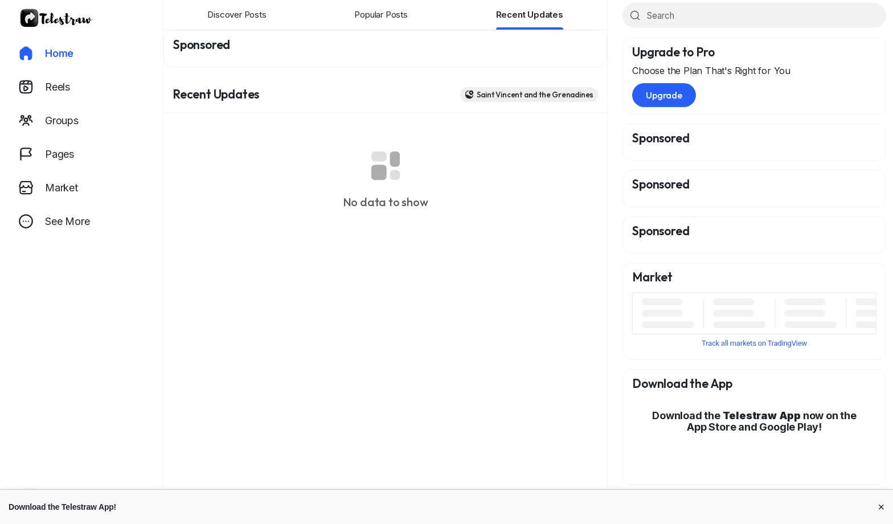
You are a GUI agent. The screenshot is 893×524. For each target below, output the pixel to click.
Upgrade (664, 95)
